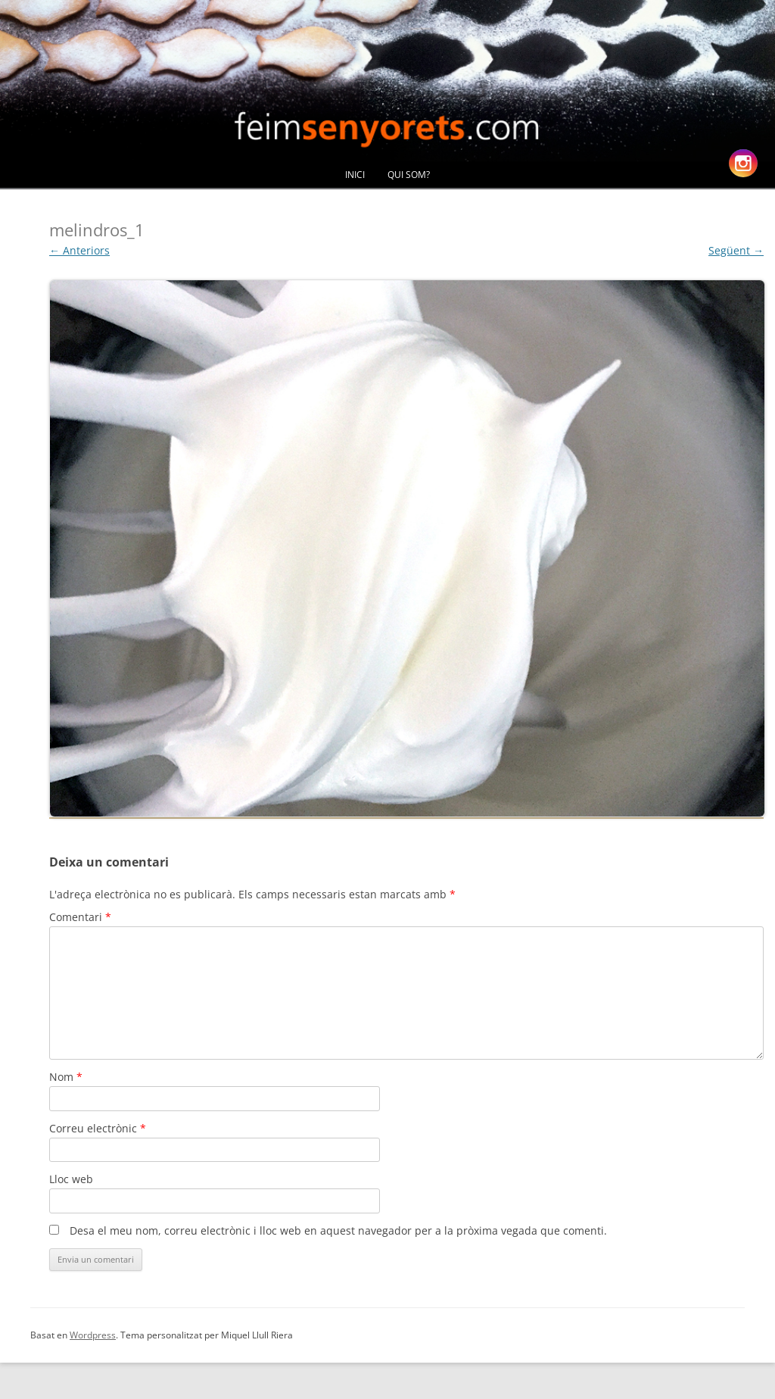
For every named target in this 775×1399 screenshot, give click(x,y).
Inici (355, 174)
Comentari (80, 917)
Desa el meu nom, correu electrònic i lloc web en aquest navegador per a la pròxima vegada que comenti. (338, 1230)
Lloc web (71, 1179)
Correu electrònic (97, 1128)
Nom (65, 1077)
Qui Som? (409, 174)
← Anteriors (79, 250)
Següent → (736, 250)
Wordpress (93, 1335)
